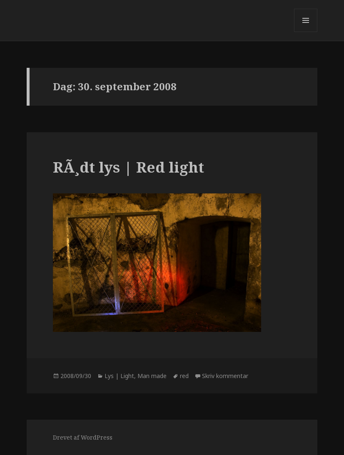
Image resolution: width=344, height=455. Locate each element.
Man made (152, 376)
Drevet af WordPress (82, 437)
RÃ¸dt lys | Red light (128, 167)
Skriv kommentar (225, 376)
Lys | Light (119, 376)
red (184, 376)
